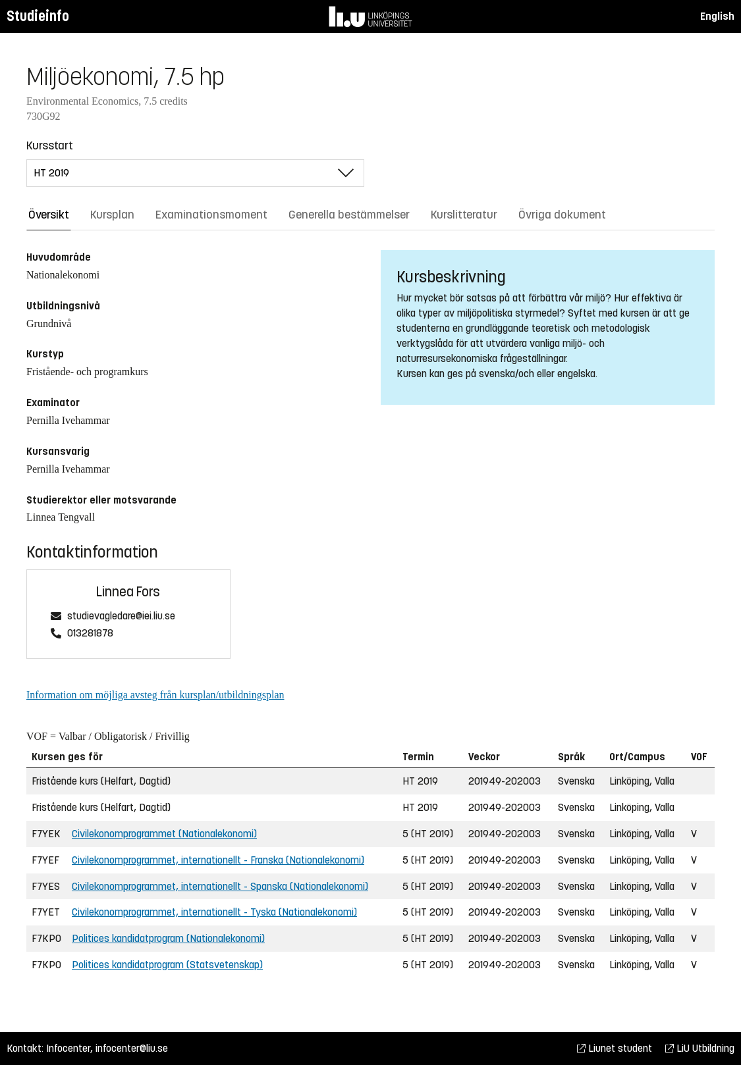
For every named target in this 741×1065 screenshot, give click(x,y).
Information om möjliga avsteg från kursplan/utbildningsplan (155, 694)
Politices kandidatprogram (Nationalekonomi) (168, 938)
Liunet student (614, 1048)
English (717, 16)
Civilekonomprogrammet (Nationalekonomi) (164, 833)
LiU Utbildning (699, 1048)
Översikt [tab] (48, 214)
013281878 (90, 633)
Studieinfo (38, 16)
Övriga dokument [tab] (562, 214)
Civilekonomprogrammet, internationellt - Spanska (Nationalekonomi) (220, 886)
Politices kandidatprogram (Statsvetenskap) (167, 964)
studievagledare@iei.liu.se (121, 616)
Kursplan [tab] (112, 214)
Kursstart (49, 145)
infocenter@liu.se (132, 1048)
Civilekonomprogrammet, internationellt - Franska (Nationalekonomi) (218, 860)
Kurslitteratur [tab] (464, 214)
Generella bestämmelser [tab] (349, 214)
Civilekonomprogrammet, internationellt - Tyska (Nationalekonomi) (214, 912)
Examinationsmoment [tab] (211, 214)
